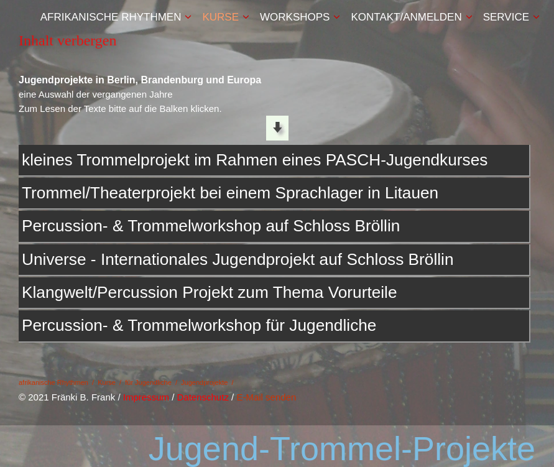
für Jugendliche (148, 382)
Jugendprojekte (204, 382)
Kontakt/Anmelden (406, 17)
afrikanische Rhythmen (111, 17)
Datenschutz (203, 397)
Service (506, 17)
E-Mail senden (266, 397)
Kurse (220, 17)
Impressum (146, 397)
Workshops (295, 17)
